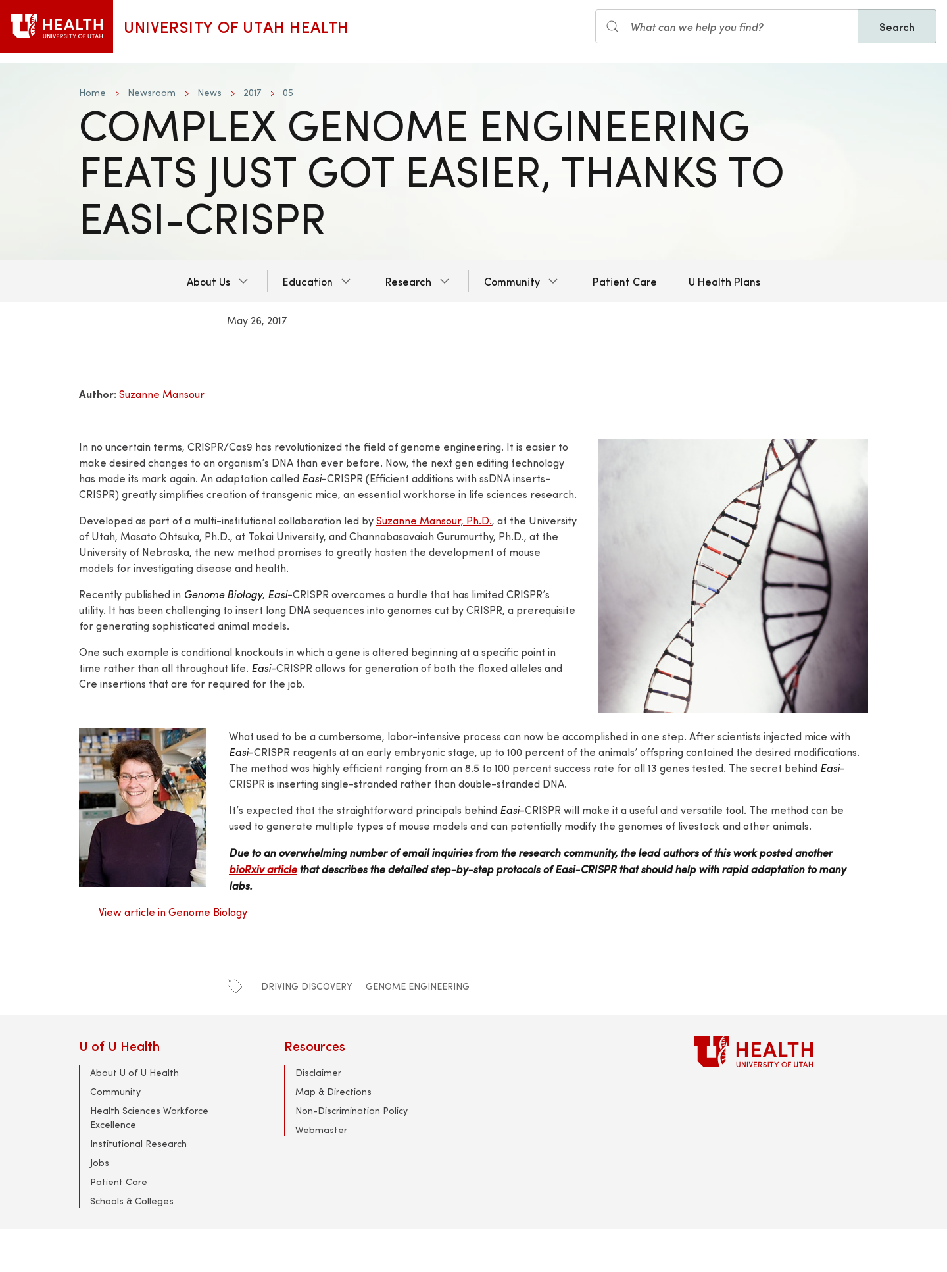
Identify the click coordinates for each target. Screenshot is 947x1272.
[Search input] (726, 26)
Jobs (99, 1162)
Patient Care (625, 281)
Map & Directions (333, 1091)
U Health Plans (724, 281)
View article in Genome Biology (173, 912)
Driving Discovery (306, 986)
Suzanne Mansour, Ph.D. (434, 520)
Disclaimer (318, 1072)
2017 (252, 92)
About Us (208, 281)
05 (288, 92)
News (209, 92)
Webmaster (321, 1129)
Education (308, 281)
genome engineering (418, 986)
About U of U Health (134, 1072)
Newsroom (152, 92)
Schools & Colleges (132, 1200)
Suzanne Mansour (162, 394)
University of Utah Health (236, 26)
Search (897, 26)
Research (408, 281)
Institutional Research (138, 1143)
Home (92, 92)
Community (512, 281)
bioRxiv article (263, 868)
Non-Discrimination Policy (351, 1110)
